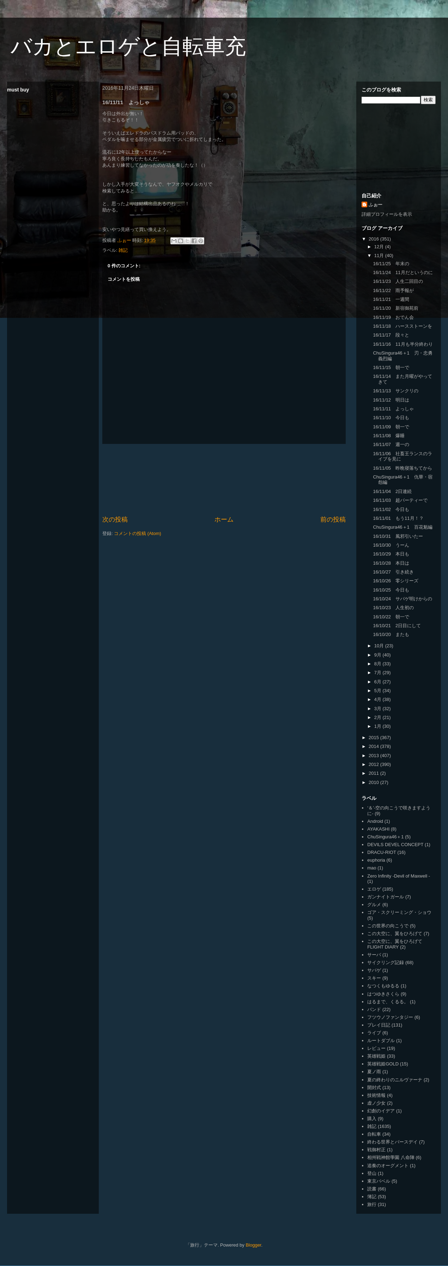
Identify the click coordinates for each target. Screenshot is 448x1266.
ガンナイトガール (385, 896)
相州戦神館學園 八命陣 (390, 1157)
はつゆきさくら (383, 994)
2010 (374, 782)
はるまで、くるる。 (387, 1001)
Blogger (253, 1245)
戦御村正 (376, 1149)
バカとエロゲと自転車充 (128, 46)
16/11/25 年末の (391, 263)
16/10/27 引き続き (393, 572)
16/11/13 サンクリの (395, 390)
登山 (371, 1173)
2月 (378, 717)
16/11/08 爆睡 (389, 435)
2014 (374, 746)
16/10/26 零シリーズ (395, 580)
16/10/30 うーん (391, 545)
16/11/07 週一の (391, 444)
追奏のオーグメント (387, 1165)
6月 (378, 681)
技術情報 (376, 1095)
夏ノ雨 (374, 1071)
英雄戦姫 (376, 1056)
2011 (374, 773)
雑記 (123, 250)
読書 (371, 1188)
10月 (379, 645)
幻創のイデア (381, 1110)
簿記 (371, 1196)
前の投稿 (333, 519)
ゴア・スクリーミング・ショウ (399, 912)
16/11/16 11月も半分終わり (402, 344)
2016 (374, 239)
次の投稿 (115, 519)
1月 (378, 726)
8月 (378, 663)
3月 (378, 708)
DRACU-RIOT (381, 852)
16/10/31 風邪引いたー (398, 536)
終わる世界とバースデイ (392, 1142)
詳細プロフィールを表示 (387, 214)
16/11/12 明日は (391, 400)
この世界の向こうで (387, 925)
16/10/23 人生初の (393, 607)
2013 (374, 755)
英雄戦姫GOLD (383, 1063)
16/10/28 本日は (391, 563)
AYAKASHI (378, 829)
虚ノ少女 (376, 1103)
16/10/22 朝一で (391, 616)
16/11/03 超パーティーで (400, 500)
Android (375, 821)
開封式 (374, 1087)
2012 (374, 764)
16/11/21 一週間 (391, 299)
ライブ (374, 1032)
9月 (378, 655)
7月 (378, 672)
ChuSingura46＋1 (385, 836)
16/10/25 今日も (391, 590)
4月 (378, 699)
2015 (374, 737)
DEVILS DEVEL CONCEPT (395, 844)
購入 (371, 1118)
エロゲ (374, 889)
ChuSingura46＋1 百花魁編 (402, 527)
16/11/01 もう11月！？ (398, 518)
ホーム (224, 519)
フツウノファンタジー (390, 1017)
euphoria (376, 860)
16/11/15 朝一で (391, 367)
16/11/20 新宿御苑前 (395, 308)
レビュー (376, 1048)
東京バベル (378, 1181)
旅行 (371, 1204)
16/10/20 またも (391, 634)
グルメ (374, 904)
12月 (379, 246)
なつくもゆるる (383, 985)
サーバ (374, 954)
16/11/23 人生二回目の (398, 281)
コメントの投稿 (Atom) (137, 533)
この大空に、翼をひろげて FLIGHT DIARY (394, 944)
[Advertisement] (224, 479)
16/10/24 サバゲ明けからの (402, 598)
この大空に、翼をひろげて (394, 933)
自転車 (374, 1134)
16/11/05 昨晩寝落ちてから (402, 468)
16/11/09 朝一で (391, 426)
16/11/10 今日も (391, 417)
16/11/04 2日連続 (392, 491)
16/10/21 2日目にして (397, 625)
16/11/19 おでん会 (393, 317)
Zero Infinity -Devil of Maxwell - (398, 876)
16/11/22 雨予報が (393, 290)
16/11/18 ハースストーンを (402, 326)
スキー (374, 978)
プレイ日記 (378, 1025)
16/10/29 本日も (391, 554)
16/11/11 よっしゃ (393, 408)
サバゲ (374, 970)
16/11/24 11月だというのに (402, 272)
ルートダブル (381, 1040)
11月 (379, 255)
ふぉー (375, 204)
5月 (378, 690)
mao (371, 867)
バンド (374, 1009)
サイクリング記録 (385, 962)
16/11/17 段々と (391, 335)
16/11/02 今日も (391, 509)
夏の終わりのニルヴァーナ (394, 1079)
